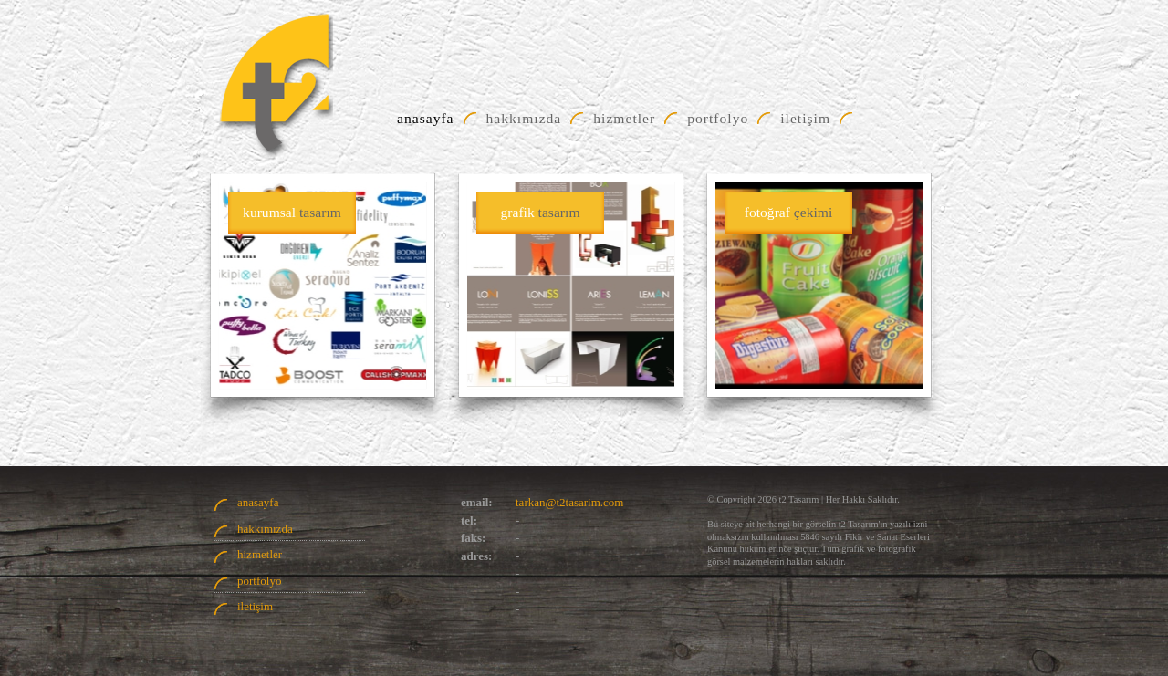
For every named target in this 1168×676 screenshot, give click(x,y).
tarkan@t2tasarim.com (569, 502)
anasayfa (257, 502)
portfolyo (259, 581)
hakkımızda (265, 529)
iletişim (255, 606)
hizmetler (259, 554)
